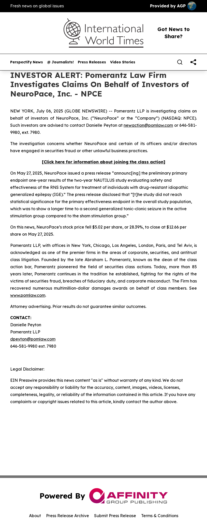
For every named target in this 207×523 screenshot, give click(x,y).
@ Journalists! (60, 62)
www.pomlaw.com (27, 295)
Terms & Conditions (159, 515)
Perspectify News (26, 62)
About (35, 515)
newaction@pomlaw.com (148, 125)
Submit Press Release (115, 515)
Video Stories (122, 62)
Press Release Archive (67, 515)
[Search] (180, 62)
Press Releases (92, 62)
